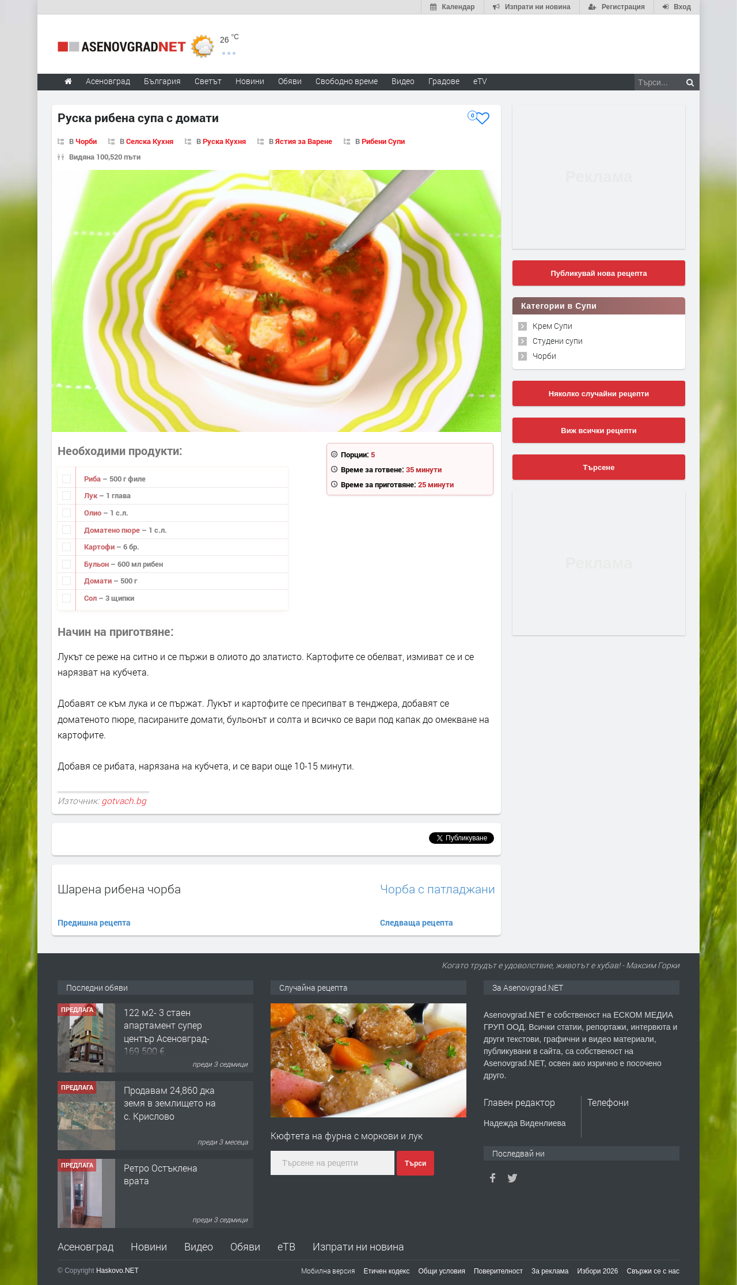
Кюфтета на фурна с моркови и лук (347, 1135)
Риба (93, 478)
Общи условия (442, 1271)
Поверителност (498, 1271)
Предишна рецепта (94, 922)
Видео (198, 1246)
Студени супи (558, 340)
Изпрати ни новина (358, 1246)
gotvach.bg (123, 800)
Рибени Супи (383, 141)
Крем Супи (552, 325)
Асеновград (85, 1246)
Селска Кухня (149, 141)
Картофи (100, 546)
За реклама (550, 1271)
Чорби (86, 141)
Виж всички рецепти (598, 430)
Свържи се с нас (652, 1271)
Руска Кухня (224, 141)
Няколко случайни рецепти (599, 393)
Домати (98, 580)
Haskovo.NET (117, 1271)
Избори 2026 (598, 1271)
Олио (93, 512)
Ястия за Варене (303, 141)
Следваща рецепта (416, 922)
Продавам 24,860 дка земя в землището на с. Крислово (170, 1103)
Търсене (599, 467)
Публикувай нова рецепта (598, 273)
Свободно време (347, 80)
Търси (415, 1163)
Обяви (245, 1246)
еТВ (286, 1246)
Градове (443, 80)
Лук (91, 495)
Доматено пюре (113, 530)
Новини (249, 80)
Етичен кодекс (387, 1271)
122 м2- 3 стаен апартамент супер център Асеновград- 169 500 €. (167, 1031)
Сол (91, 598)
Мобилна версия (328, 1270)
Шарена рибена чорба (119, 889)
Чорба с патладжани (437, 889)
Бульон (97, 564)
